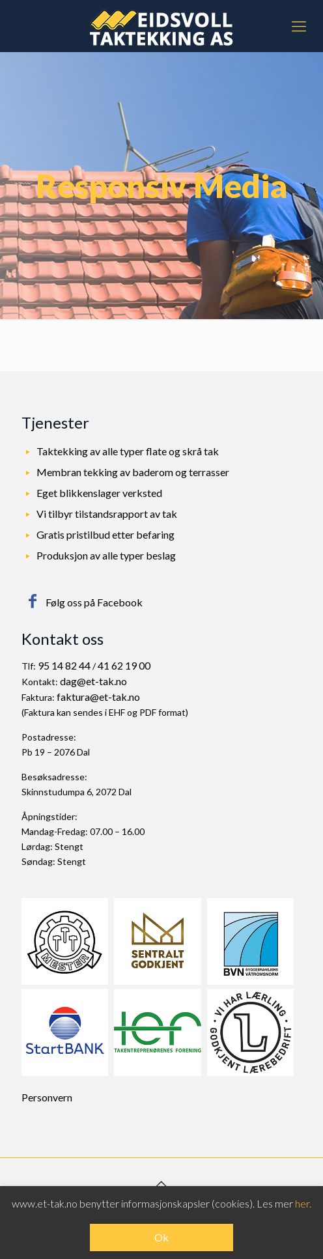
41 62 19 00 (124, 665)
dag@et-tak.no (93, 681)
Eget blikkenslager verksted (99, 493)
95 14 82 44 (64, 665)
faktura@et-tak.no (98, 696)
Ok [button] (161, 1237)
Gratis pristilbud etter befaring (105, 534)
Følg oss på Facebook (94, 602)
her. (303, 1203)
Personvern (46, 1097)
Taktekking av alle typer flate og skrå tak (127, 451)
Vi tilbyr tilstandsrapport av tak (106, 513)
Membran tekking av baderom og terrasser (132, 472)
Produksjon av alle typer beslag (106, 555)
